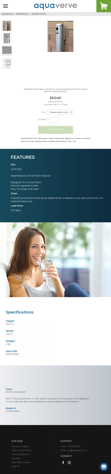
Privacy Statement (20, 454)
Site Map (16, 458)
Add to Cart (56, 129)
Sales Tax (16, 466)
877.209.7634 (74, 446)
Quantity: (42, 119)
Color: (43, 112)
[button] (5, 6)
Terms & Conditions (20, 446)
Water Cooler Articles (21, 450)
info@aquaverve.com (77, 450)
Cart (103, 6)
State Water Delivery (21, 462)
